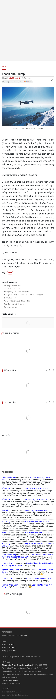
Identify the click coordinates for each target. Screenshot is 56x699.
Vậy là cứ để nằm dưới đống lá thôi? (17, 301)
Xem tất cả (48, 370)
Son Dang (6, 543)
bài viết (11, 645)
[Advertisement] (28, 30)
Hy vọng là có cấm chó (12, 286)
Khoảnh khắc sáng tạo (12, 289)
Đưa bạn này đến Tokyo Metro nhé (16, 292)
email (15, 651)
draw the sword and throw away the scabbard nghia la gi (27, 555)
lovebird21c (7, 563)
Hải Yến (5, 510)
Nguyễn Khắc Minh (10, 585)
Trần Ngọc (6, 488)
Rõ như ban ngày (10, 298)
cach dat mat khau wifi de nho (39, 578)
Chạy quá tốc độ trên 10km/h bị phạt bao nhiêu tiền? (23, 295)
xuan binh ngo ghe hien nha (37, 488)
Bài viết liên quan (9, 282)
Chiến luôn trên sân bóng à (14, 304)
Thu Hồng (6, 521)
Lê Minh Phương (9, 477)
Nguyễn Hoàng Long (10, 570)
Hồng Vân (6, 532)
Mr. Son (24, 635)
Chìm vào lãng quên (11, 307)
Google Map (12, 680)
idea (4, 66)
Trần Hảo (6, 499)
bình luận (12, 648)
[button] (52, 80)
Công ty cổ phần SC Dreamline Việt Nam (17, 665)
